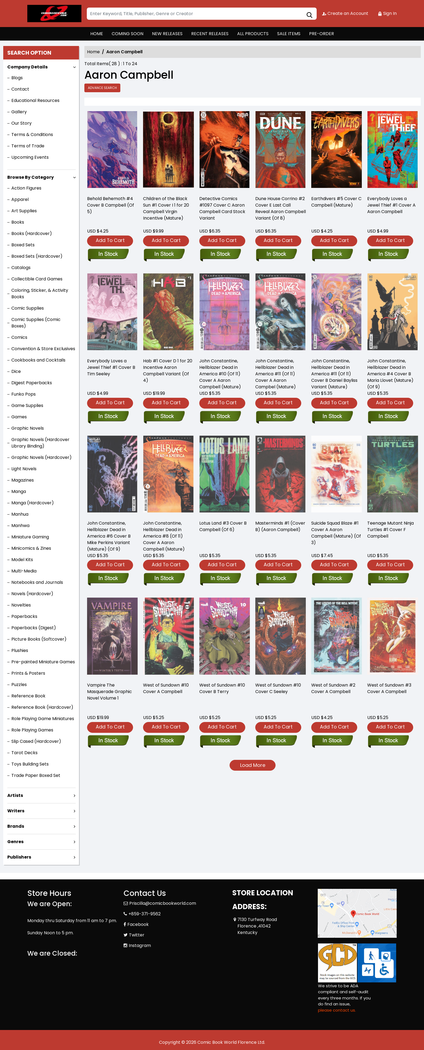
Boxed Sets (23, 245)
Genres (15, 842)
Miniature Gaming (30, 537)
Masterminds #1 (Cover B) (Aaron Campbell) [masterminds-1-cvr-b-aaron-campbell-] (280, 526)
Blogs (17, 78)
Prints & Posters (28, 673)
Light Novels (24, 469)
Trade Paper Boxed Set (35, 775)
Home (93, 52)
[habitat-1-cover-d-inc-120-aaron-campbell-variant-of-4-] (164, 417)
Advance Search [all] (102, 87)
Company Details (27, 67)
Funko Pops (23, 394)
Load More (252, 765)
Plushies (19, 650)
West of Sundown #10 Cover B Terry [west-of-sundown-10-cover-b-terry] (222, 688)
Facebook (138, 924)
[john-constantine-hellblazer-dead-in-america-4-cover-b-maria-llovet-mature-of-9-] (388, 417)
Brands (15, 826)
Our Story (21, 123)
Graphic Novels (27, 428)
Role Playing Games (32, 730)
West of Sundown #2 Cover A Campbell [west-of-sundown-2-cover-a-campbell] (333, 688)
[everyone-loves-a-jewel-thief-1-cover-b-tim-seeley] (108, 417)
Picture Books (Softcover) (39, 639)
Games (19, 417)
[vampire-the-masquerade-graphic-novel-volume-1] (108, 741)
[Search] (202, 14)
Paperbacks (24, 616)
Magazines (22, 480)
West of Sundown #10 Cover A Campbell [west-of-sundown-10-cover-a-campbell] (166, 688)
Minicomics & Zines (31, 548)
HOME (96, 34)
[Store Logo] (54, 13)
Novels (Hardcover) (32, 594)
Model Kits (22, 560)
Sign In (387, 13)
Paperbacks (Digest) (33, 628)
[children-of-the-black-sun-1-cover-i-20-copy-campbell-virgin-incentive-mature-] (168, 151)
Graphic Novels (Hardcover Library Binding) (40, 442)
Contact (20, 89)
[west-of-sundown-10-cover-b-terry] (220, 741)
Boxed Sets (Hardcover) (36, 256)
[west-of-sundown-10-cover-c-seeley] (276, 741)
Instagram (140, 945)
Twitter (136, 935)
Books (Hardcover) (31, 233)
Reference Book (28, 696)
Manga (18, 491)
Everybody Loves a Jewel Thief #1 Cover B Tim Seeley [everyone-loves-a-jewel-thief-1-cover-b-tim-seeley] (111, 367)
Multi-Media (24, 571)
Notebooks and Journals (37, 582)
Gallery (19, 112)
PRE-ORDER (321, 34)
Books (17, 222)
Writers (15, 811)
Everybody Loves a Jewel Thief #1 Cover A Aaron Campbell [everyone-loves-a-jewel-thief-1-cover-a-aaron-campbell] (391, 205)
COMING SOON (127, 34)
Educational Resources (35, 100)
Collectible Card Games (36, 279)
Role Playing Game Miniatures (42, 719)
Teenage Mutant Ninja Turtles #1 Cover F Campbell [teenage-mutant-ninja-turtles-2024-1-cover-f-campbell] (390, 529)
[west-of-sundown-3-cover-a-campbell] (388, 741)
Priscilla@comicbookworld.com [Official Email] (162, 903)
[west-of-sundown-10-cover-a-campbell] (164, 741)
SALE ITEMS (288, 34)
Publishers (19, 857)
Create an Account (345, 13)
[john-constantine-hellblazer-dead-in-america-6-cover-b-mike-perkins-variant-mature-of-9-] (108, 579)
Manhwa (20, 525)
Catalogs (21, 267)
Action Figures (26, 188)
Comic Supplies (27, 308)
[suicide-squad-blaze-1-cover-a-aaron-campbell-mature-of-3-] (332, 579)
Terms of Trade (27, 146)
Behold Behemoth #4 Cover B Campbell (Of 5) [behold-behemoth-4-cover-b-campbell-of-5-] (110, 205)
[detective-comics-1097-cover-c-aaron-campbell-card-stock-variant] (224, 151)
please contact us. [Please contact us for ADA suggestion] (337, 1010)
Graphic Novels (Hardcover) (41, 457)
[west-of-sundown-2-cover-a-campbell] (332, 741)
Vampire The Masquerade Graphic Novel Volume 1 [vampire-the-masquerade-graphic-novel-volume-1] (109, 691)
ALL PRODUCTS (253, 34)
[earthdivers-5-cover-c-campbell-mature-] (336, 151)
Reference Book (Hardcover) (42, 707)
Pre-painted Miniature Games (43, 662)
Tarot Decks (24, 753)
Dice (16, 371)
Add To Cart (110, 240)
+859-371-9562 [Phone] (144, 914)
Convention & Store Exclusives (43, 349)
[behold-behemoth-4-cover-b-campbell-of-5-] (112, 151)
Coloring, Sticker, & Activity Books (39, 293)
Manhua (19, 514)
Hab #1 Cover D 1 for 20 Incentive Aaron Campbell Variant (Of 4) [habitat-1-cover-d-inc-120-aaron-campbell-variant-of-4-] (167, 370)
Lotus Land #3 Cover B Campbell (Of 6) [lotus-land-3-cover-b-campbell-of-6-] (223, 526)
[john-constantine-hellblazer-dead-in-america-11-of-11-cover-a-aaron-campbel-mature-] (276, 417)
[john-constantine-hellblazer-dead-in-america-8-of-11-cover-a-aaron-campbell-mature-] (164, 579)
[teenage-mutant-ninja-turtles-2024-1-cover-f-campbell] (388, 579)
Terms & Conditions (32, 134)
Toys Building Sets (30, 764)
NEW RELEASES (167, 34)
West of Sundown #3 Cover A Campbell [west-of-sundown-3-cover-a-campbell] (389, 688)
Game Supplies (27, 405)
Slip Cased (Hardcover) (36, 741)
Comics (19, 337)
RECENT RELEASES (209, 34)
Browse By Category (30, 177)
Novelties (21, 605)
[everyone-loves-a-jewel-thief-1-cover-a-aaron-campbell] (392, 151)
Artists (15, 795)
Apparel (20, 199)
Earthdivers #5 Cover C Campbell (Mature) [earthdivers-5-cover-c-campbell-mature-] (336, 202)
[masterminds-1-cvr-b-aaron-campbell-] (276, 579)
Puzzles (19, 684)
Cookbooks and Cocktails (38, 360)
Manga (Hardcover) (32, 503)
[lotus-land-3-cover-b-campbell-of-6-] (220, 579)
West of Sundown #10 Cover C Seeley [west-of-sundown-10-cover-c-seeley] (278, 688)
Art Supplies (24, 211)
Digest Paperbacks (31, 383)
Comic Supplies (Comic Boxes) (36, 322)
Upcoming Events (30, 157)
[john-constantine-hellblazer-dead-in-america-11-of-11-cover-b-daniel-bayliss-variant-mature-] (332, 417)
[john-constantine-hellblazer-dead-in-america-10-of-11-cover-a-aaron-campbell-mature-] (220, 417)
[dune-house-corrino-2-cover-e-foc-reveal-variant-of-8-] (280, 151)
